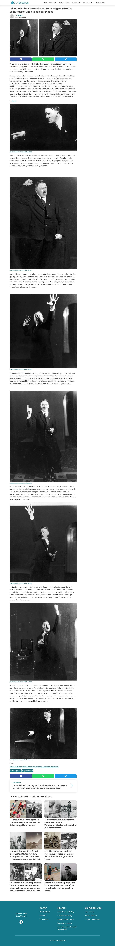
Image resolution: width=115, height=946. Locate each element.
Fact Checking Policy (66, 912)
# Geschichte (27, 771)
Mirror (14, 101)
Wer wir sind (45, 912)
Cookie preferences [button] (92, 919)
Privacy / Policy (91, 915)
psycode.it (44, 919)
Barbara (20, 15)
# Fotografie (15, 771)
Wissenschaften (50, 3)
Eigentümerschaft (65, 923)
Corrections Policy (65, 915)
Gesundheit (76, 3)
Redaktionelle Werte (65, 919)
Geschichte (100, 3)
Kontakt (43, 915)
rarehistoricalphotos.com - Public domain (21, 151)
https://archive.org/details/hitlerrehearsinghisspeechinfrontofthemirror (34, 767)
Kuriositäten (64, 3)
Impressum (89, 912)
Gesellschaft (88, 3)
